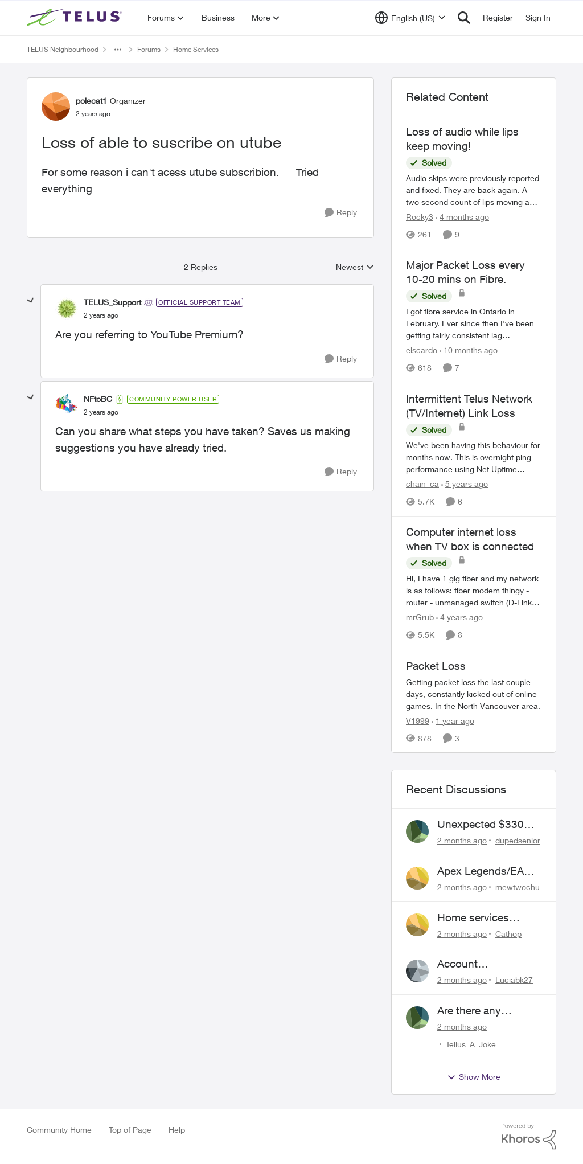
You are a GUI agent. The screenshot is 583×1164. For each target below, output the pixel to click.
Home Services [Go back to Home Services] (196, 49)
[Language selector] (410, 17)
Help (177, 1129)
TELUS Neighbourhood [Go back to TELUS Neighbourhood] (62, 49)
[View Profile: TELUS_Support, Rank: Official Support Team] (66, 308)
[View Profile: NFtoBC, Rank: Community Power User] (66, 405)
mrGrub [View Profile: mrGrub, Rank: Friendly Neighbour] (420, 617)
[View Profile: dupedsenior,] (417, 831)
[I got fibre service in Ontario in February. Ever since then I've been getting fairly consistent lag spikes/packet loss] (473, 324)
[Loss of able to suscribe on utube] (101, 315)
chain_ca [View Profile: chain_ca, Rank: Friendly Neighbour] (422, 484)
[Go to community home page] (76, 18)
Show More (473, 1077)
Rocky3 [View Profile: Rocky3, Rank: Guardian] (419, 217)
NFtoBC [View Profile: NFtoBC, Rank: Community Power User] (98, 399)
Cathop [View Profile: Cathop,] (508, 933)
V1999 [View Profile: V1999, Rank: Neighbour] (417, 720)
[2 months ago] (462, 840)
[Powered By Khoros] (529, 1137)
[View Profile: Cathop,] (417, 924)
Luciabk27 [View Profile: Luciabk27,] (514, 980)
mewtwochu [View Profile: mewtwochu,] (517, 887)
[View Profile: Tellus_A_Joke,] (417, 1017)
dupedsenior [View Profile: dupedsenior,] (517, 840)
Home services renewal (473, 918)
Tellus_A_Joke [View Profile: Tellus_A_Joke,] (471, 1044)
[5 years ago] (464, 484)
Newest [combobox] (355, 267)
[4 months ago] (462, 217)
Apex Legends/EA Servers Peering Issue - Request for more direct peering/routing (483, 871)
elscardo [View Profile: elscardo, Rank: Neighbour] (421, 350)
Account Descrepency (468, 964)
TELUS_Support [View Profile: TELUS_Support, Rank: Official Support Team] (112, 302)
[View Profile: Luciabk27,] (417, 971)
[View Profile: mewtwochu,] (417, 878)
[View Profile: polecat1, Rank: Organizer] (56, 106)
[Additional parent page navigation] (118, 50)
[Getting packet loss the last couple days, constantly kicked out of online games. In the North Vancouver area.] (473, 693)
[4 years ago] (459, 618)
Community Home (59, 1129)
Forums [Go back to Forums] (149, 49)
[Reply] (340, 212)
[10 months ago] (469, 350)
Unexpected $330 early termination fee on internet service (486, 824)
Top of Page (130, 1129)
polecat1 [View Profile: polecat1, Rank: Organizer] (91, 100)
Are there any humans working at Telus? (483, 1011)
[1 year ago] (453, 720)
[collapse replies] (31, 301)
